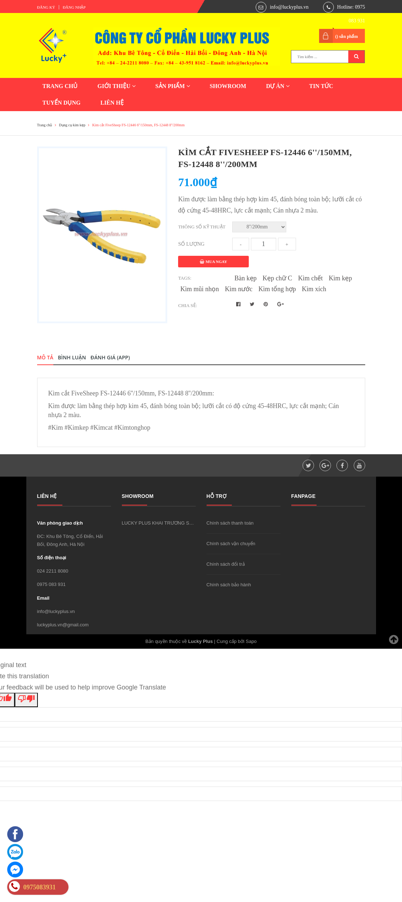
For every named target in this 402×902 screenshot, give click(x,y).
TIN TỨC (321, 86)
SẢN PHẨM (172, 86)
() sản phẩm (346, 36)
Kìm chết (310, 278)
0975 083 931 (51, 584)
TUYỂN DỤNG (62, 103)
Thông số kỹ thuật (201, 226)
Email (43, 598)
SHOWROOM (228, 86)
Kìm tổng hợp (277, 289)
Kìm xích (314, 289)
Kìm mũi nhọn (199, 289)
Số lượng (191, 244)
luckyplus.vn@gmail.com (63, 624)
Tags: (184, 278)
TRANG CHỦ (60, 86)
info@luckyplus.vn (289, 7)
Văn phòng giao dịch (60, 523)
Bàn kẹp (245, 278)
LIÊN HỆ (112, 103)
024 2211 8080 (53, 571)
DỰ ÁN (278, 86)
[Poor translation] (26, 700)
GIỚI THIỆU (116, 86)
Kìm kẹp (340, 278)
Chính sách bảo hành (229, 584)
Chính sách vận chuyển (231, 543)
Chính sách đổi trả (226, 564)
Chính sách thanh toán (230, 523)
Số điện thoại (51, 557)
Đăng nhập (74, 7)
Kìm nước (239, 289)
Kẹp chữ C (277, 278)
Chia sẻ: (187, 305)
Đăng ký (46, 7)
